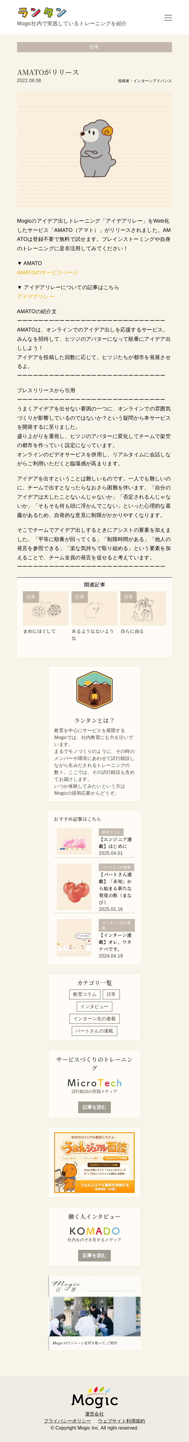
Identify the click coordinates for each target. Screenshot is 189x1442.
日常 (111, 994)
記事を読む (95, 1107)
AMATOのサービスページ (47, 272)
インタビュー (94, 1006)
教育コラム (85, 994)
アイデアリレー (35, 297)
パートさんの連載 (94, 1030)
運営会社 (94, 1414)
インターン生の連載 (94, 1018)
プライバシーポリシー (67, 1420)
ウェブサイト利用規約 (121, 1420)
